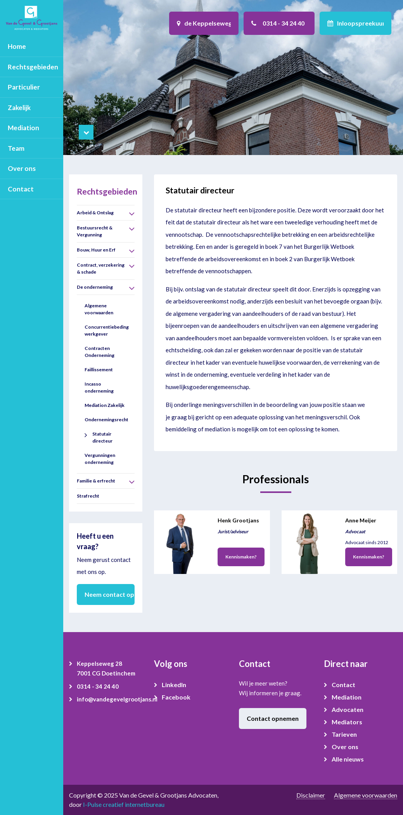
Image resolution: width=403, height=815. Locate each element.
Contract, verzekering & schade (101, 268)
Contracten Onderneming (99, 351)
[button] (132, 213)
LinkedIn (174, 684)
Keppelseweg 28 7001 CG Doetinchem (106, 668)
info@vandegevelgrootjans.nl (109, 699)
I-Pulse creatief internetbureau (123, 804)
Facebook (176, 697)
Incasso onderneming (99, 387)
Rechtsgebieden (33, 67)
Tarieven (344, 734)
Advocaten (347, 709)
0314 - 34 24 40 (98, 686)
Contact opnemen (273, 718)
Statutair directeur (102, 437)
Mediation (23, 128)
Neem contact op (109, 594)
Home (17, 46)
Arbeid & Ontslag (95, 212)
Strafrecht (88, 496)
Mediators (347, 721)
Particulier (24, 87)
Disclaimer (310, 795)
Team (16, 148)
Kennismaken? (241, 557)
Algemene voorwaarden (99, 309)
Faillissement (99, 369)
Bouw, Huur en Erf (96, 250)
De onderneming (95, 287)
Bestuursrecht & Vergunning (94, 231)
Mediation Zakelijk (105, 405)
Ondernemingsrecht (106, 419)
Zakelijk (19, 107)
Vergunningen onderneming (100, 458)
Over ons (22, 168)
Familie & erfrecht (96, 481)
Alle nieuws (348, 759)
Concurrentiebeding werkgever (107, 330)
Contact (21, 189)
